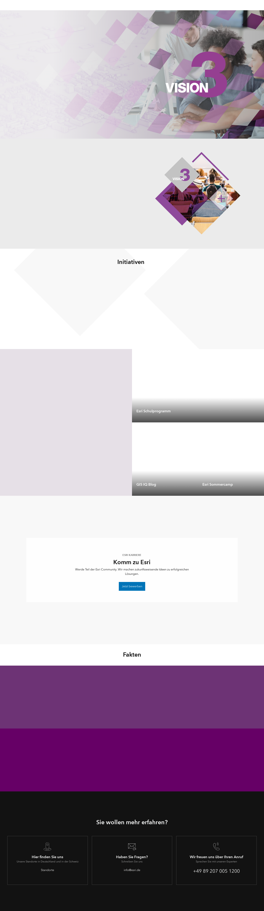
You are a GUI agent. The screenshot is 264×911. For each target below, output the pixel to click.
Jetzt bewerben (132, 586)
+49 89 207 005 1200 (216, 871)
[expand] (258, 417)
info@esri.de (132, 870)
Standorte (47, 870)
